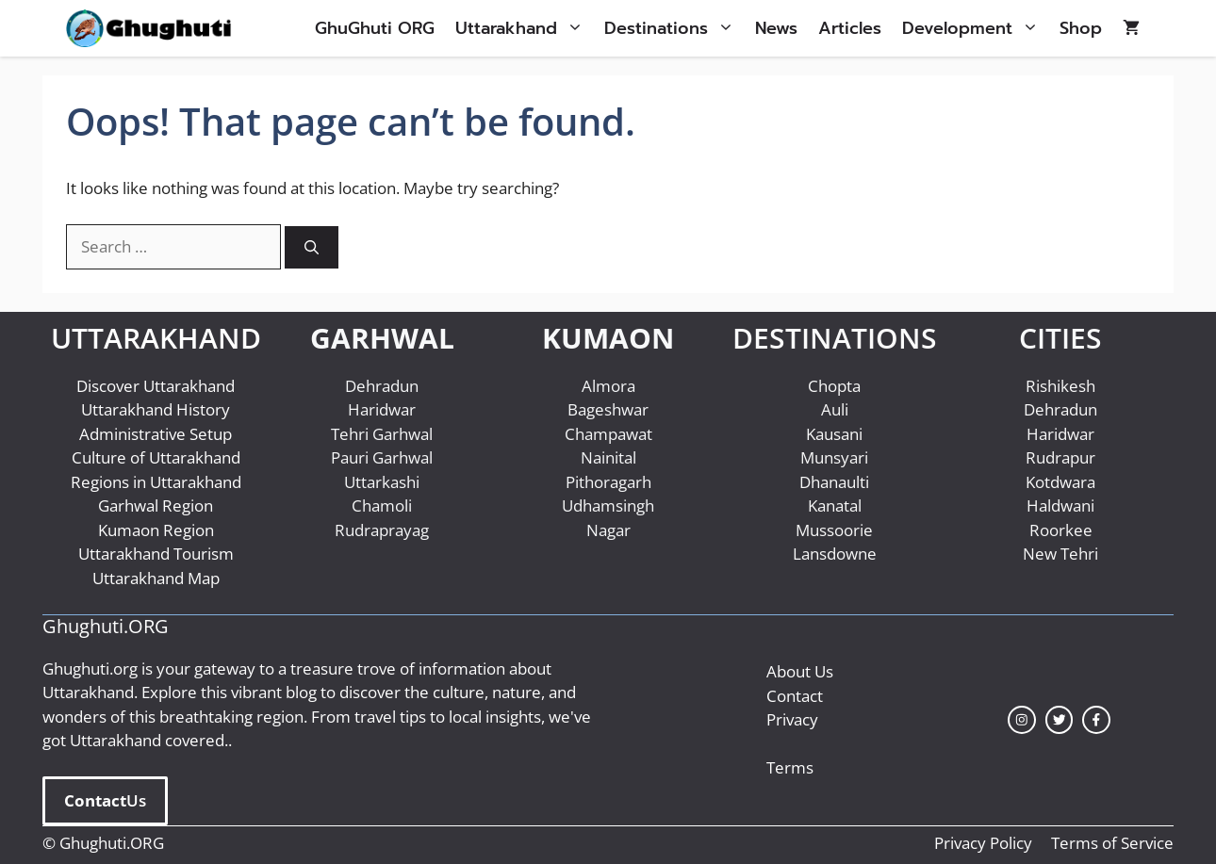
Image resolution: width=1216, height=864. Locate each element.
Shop (1081, 28)
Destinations (674, 28)
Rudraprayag (382, 530)
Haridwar (382, 409)
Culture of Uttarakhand (156, 457)
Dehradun (382, 386)
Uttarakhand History (155, 409)
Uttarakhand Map (156, 578)
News (776, 28)
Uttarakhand (524, 28)
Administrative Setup (155, 434)
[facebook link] (1096, 720)
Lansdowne (835, 553)
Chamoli (382, 505)
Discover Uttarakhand (155, 386)
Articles (849, 28)
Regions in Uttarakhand (156, 482)
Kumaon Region (156, 530)
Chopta (834, 386)
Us (105, 801)
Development (975, 28)
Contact (794, 696)
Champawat (608, 434)
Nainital (608, 457)
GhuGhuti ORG (375, 28)
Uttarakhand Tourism (156, 553)
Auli (834, 409)
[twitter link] (1059, 720)
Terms (789, 767)
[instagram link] (1022, 720)
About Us (799, 671)
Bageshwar (608, 409)
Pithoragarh (608, 482)
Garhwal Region (155, 505)
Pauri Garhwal (382, 457)
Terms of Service (1112, 843)
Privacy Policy (983, 843)
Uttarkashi (381, 482)
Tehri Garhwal (382, 434)
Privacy (792, 719)
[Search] (311, 247)
